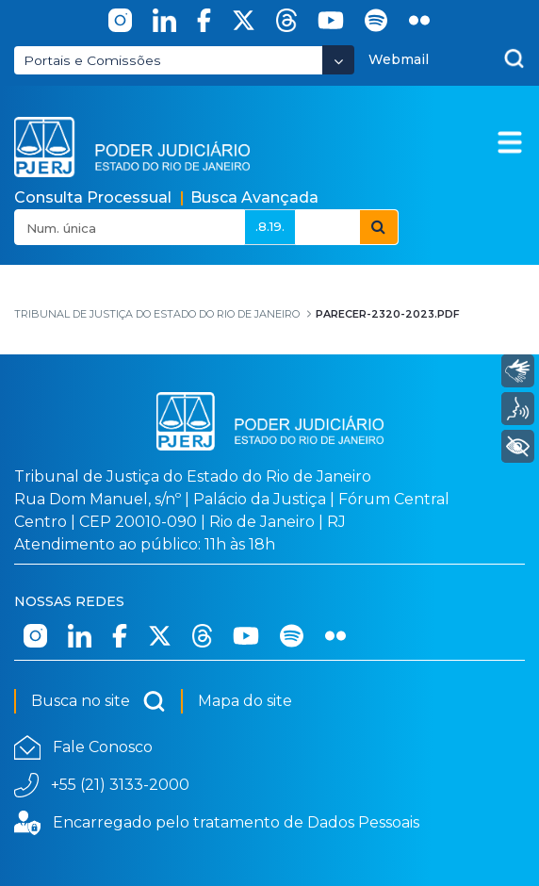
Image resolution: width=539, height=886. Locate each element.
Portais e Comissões (92, 60)
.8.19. (270, 226)
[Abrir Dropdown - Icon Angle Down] (338, 59)
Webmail (398, 59)
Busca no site (98, 701)
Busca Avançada (254, 197)
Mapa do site (245, 701)
